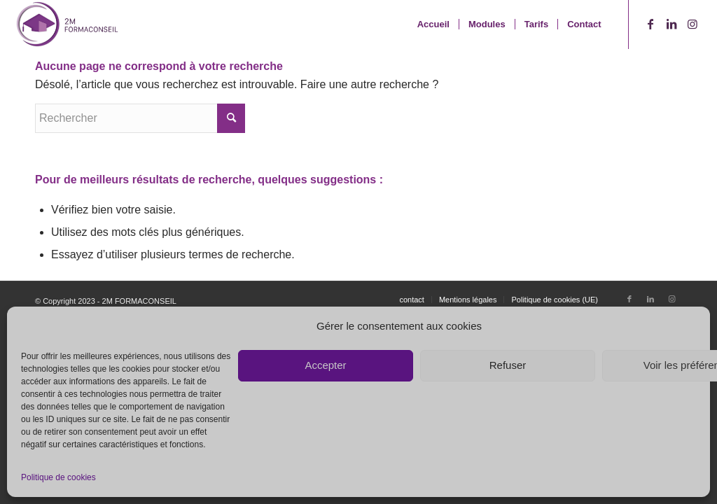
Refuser (508, 365)
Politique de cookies (58, 477)
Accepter (325, 365)
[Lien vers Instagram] (692, 23)
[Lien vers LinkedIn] (671, 23)
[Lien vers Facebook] (650, 23)
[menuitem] (433, 24)
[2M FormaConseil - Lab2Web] (67, 24)
